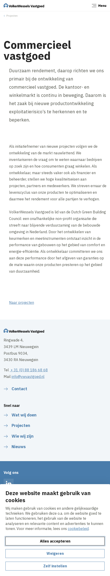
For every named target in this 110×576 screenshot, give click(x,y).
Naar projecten (21, 302)
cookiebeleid (78, 528)
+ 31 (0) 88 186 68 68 (29, 370)
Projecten (12, 15)
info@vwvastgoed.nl (28, 376)
